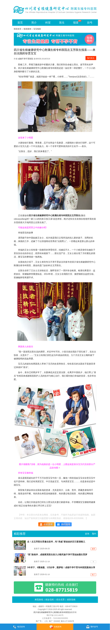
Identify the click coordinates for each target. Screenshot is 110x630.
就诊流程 (49, 599)
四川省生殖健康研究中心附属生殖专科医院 (38, 68)
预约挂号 (91, 627)
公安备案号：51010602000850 (55, 618)
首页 (20, 22)
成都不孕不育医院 (25, 59)
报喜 (76, 22)
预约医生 (91, 58)
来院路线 (39, 599)
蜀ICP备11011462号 (55, 615)
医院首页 (17, 29)
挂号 (89, 22)
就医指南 (71, 599)
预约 (94, 534)
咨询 (87, 534)
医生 (62, 22)
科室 (48, 22)
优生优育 (60, 599)
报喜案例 (27, 29)
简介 (34, 22)
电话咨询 (18, 627)
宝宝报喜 (37, 29)
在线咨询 (55, 627)
